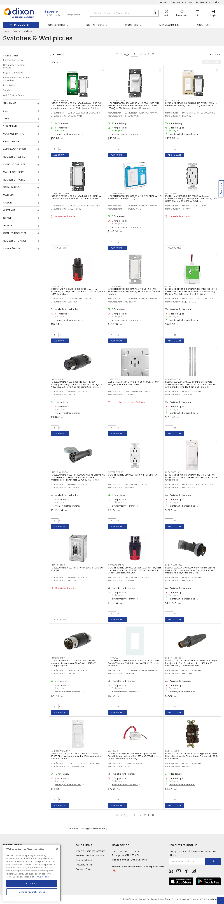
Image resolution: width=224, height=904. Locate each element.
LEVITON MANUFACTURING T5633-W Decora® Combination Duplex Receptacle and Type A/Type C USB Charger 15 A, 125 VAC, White (191, 198)
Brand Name (11, 141)
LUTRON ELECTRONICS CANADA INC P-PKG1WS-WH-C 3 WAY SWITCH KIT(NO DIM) (134, 197)
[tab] (21, 56)
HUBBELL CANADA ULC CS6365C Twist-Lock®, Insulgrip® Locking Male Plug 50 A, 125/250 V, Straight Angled (73, 663)
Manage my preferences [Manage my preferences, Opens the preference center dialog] (32, 891)
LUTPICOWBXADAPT (61, 751)
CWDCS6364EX (59, 286)
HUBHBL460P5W (173, 565)
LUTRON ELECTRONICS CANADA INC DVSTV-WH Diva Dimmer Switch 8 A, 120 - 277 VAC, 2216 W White (191, 104)
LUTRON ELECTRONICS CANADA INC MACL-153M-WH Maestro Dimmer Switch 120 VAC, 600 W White (77, 197)
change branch (73, 15)
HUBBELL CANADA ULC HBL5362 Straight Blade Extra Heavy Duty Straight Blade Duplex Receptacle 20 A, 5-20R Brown (191, 756)
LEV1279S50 (114, 379)
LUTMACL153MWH (60, 193)
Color (7, 202)
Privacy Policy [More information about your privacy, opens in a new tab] (43, 876)
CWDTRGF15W (115, 472)
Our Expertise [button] (57, 25)
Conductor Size (14, 164)
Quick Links (84, 845)
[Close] (57, 849)
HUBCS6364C (58, 379)
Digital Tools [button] (95, 25)
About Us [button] (203, 25)
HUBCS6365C (58, 658)
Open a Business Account (90, 850)
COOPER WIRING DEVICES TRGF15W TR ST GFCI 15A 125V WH (132, 476)
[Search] (124, 13)
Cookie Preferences (128, 899)
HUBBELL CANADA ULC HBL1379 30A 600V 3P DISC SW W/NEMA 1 (77, 569)
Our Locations (84, 859)
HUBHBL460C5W (59, 472)
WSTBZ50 (113, 751)
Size (5, 111)
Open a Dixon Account (181, 2)
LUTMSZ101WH (115, 286)
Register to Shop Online (207, 2)
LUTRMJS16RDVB (173, 286)
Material (9, 195)
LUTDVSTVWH (172, 100)
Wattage (9, 210)
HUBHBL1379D (58, 565)
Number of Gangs (15, 240)
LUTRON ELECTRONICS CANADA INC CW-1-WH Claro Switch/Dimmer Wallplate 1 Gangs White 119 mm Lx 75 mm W (134, 663)
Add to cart (60, 155)
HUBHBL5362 (172, 751)
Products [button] (21, 25)
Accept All (31, 883)
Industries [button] (131, 25)
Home (6, 31)
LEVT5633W (171, 193)
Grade (7, 218)
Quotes (164, 2)
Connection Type (14, 233)
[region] (31, 873)
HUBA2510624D (173, 379)
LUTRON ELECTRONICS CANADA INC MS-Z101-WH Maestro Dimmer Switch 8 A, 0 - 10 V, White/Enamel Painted (134, 291)
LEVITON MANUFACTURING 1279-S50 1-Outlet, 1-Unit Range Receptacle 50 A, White (133, 383)
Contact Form (83, 869)
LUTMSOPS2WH (173, 472)
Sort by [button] (214, 54)
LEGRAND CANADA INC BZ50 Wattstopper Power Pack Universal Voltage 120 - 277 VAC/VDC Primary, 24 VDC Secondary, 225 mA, (134, 756)
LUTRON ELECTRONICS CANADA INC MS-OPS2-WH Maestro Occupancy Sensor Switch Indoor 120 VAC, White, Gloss (191, 477)
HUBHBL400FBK (173, 658)
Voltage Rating (13, 133)
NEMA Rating (11, 187)
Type (6, 118)
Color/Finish (12, 248)
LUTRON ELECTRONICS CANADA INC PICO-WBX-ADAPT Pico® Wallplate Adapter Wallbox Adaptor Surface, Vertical (76, 756)
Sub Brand (10, 126)
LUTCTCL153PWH (116, 100)
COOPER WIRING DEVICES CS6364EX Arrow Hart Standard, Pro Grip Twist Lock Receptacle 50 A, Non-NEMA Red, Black (78, 291)
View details (60, 248)
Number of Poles (14, 179)
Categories (11, 55)
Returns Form (84, 864)
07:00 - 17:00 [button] (53, 15)
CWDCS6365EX (116, 565)
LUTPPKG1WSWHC (117, 193)
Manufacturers (169, 25)
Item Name (9, 103)
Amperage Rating (14, 149)
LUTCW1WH (113, 658)
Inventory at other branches (68, 134)
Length (7, 225)
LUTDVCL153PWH (59, 100)
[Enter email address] (187, 861)
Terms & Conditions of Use (151, 899)
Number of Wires (14, 156)
